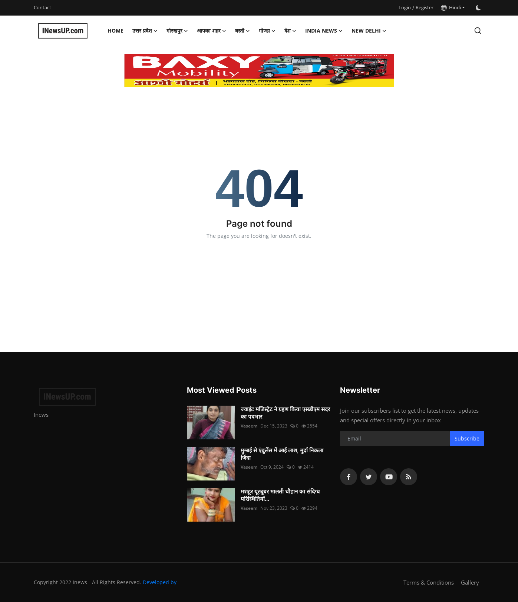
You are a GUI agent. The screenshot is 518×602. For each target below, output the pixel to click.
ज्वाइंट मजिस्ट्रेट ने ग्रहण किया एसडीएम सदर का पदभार (285, 413)
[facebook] (348, 476)
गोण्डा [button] (267, 31)
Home (115, 30)
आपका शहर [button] (211, 31)
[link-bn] (259, 70)
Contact (42, 7)
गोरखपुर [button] (177, 31)
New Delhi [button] (369, 31)
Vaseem (249, 426)
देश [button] (290, 31)
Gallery (470, 582)
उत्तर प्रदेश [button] (145, 31)
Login (405, 7)
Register (424, 7)
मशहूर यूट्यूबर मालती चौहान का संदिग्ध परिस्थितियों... (280, 495)
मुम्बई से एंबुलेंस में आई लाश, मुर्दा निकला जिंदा (282, 454)
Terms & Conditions (428, 582)
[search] (478, 30)
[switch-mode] (478, 7)
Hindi (451, 7)
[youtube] (388, 476)
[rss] (408, 476)
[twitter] (368, 476)
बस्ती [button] (242, 31)
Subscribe (467, 438)
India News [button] (324, 31)
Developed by (159, 582)
